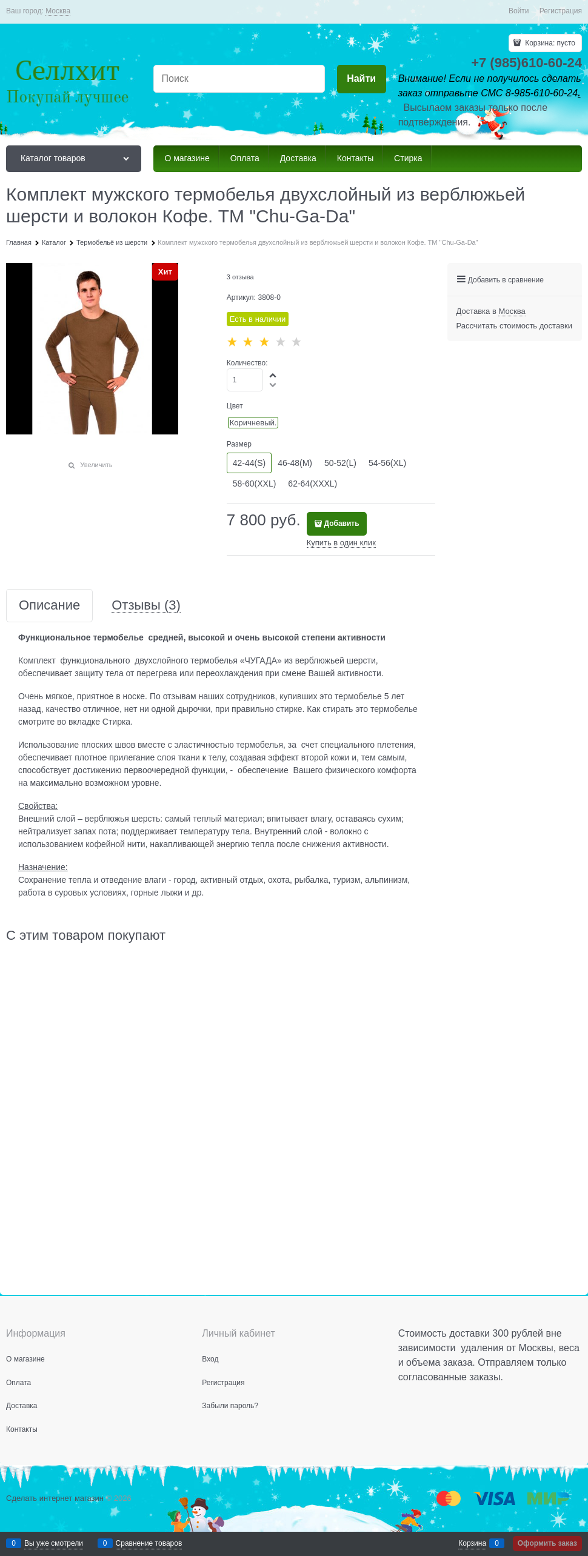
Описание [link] (49, 606)
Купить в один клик (341, 542)
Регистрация (561, 11)
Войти (519, 11)
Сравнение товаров (149, 1543)
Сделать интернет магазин (55, 1498)
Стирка (116, 721)
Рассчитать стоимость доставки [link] (514, 325)
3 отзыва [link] (240, 277)
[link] (57, 11)
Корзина (472, 1543)
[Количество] (245, 379)
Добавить (341, 523)
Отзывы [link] (146, 606)
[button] (273, 375)
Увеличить (96, 464)
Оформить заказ (547, 1543)
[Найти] (361, 79)
